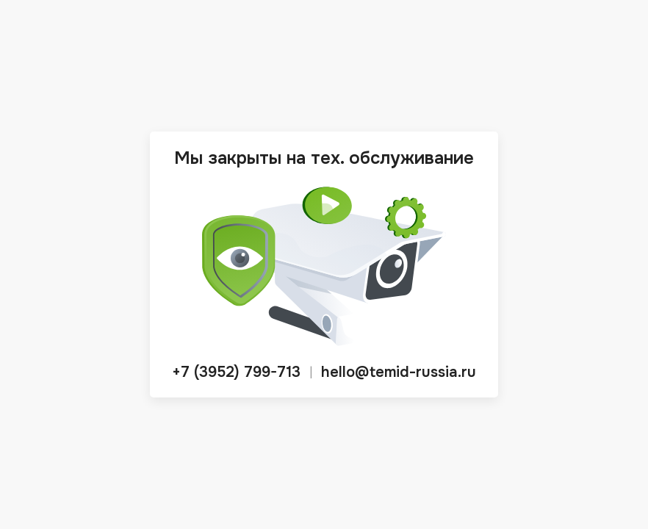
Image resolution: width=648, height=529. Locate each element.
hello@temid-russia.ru (398, 372)
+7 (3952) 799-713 (236, 372)
